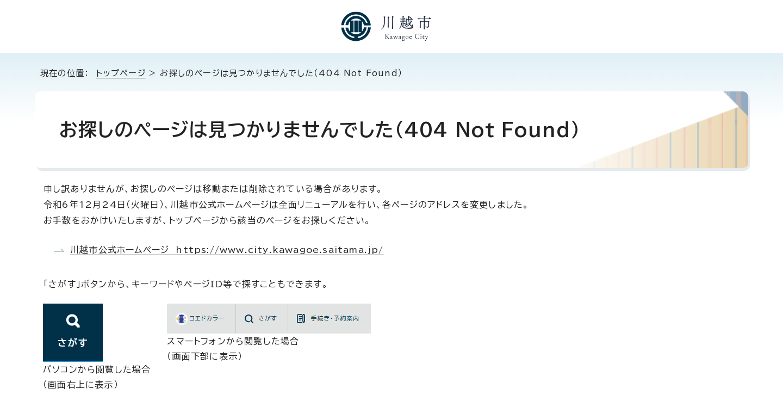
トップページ (121, 73)
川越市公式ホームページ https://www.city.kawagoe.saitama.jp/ (227, 249)
